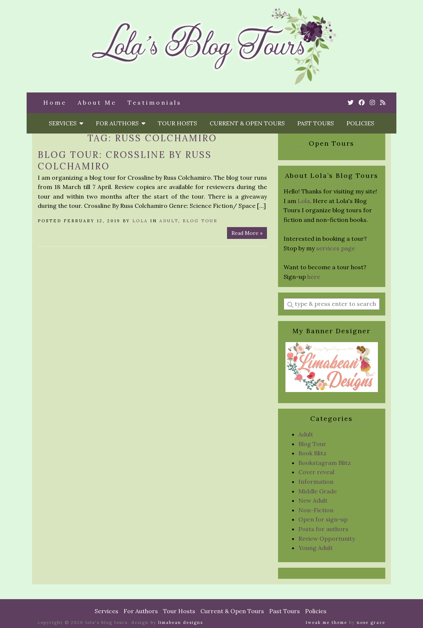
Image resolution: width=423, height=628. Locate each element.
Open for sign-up (323, 519)
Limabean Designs (180, 622)
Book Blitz (312, 453)
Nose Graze (371, 622)
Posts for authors (323, 529)
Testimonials (155, 102)
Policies (360, 123)
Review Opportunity (326, 538)
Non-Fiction (316, 510)
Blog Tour (200, 220)
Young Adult (315, 547)
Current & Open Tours (247, 123)
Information (316, 481)
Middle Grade (317, 491)
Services (66, 123)
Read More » (247, 233)
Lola (140, 220)
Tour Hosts (177, 123)
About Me (97, 102)
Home (55, 102)
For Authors (120, 123)
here (313, 276)
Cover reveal (316, 472)
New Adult (313, 500)
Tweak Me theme (326, 622)
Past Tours (315, 123)
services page (335, 248)
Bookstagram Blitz (324, 462)
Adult (168, 220)
